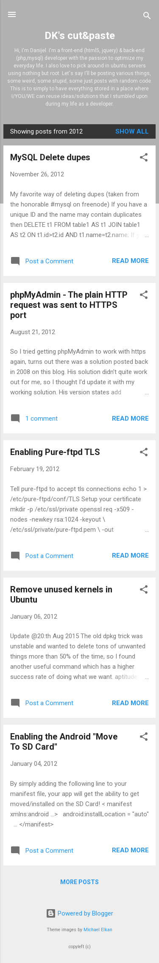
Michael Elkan (98, 929)
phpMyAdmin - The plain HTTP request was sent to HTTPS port (69, 305)
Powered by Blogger (79, 913)
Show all (132, 131)
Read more (130, 261)
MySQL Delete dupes (50, 157)
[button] (144, 158)
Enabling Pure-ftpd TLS (55, 452)
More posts (79, 882)
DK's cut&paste (80, 36)
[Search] (147, 17)
